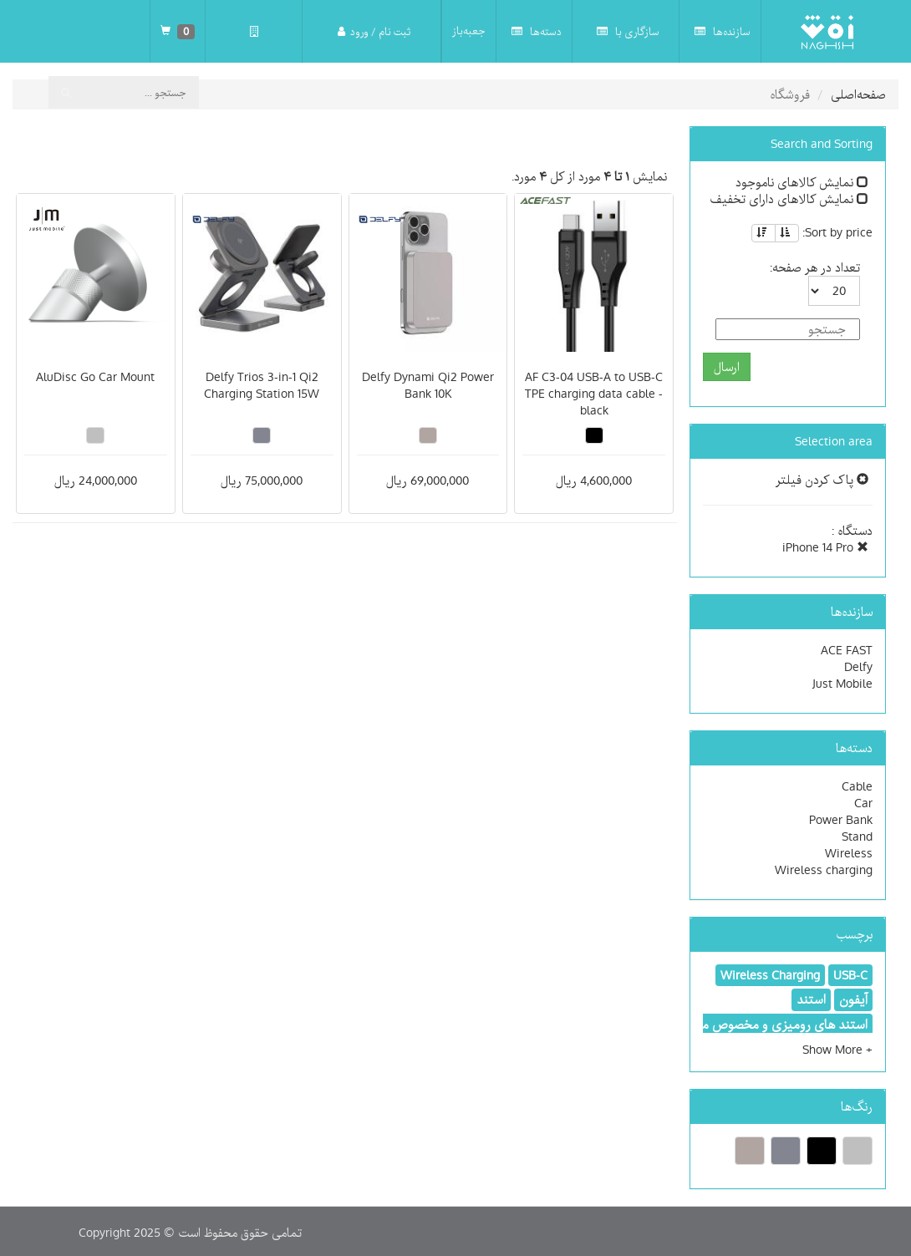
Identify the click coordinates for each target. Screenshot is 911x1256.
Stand (857, 836)
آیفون (853, 999)
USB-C (850, 975)
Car (863, 803)
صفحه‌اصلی (858, 94)
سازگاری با (628, 31)
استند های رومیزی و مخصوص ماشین (771, 1024)
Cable (857, 786)
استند (811, 999)
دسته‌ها (536, 31)
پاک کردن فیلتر (822, 479)
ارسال (727, 366)
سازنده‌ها (723, 31)
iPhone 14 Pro (825, 547)
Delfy (858, 667)
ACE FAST (847, 650)
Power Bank (841, 819)
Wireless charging (824, 870)
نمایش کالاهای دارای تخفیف (789, 199)
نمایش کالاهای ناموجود (801, 182)
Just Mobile (842, 683)
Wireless (849, 853)
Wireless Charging (770, 975)
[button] (837, 1049)
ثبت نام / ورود (374, 31)
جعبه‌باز (469, 31)
